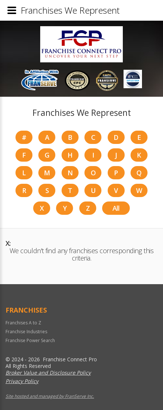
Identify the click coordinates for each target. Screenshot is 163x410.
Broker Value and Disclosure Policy (48, 372)
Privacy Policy (22, 381)
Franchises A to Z (23, 323)
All (116, 208)
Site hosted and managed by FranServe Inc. (50, 396)
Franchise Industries (26, 331)
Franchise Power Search (30, 340)
